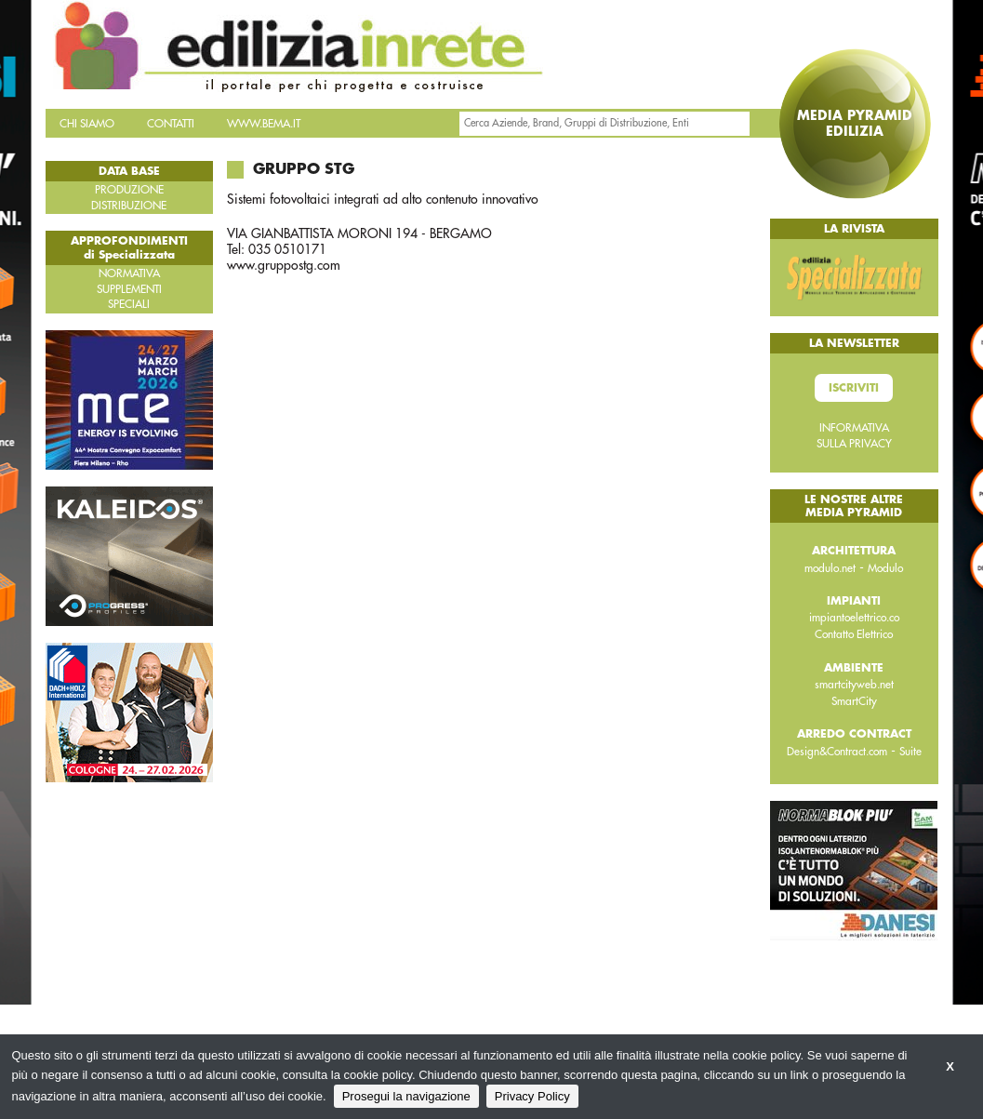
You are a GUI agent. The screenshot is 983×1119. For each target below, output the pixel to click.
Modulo (885, 568)
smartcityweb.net (854, 684)
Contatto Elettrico (854, 634)
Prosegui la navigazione (406, 1096)
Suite (910, 751)
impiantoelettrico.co (854, 617)
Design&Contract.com (837, 751)
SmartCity (854, 701)
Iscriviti (854, 387)
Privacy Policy (532, 1096)
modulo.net (830, 568)
